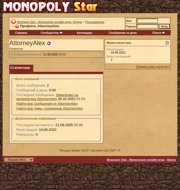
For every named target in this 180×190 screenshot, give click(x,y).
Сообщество (51, 32)
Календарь (84, 32)
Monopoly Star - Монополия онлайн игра (135, 159)
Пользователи (94, 21)
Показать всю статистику (152, 66)
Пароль (131, 26)
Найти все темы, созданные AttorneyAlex (49, 108)
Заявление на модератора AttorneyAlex (47, 97)
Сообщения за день (123, 32)
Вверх (171, 159)
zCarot (128, 172)
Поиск (159, 32)
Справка (21, 32)
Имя (128, 20)
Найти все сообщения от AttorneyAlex (47, 104)
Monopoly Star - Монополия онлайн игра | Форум (49, 21)
